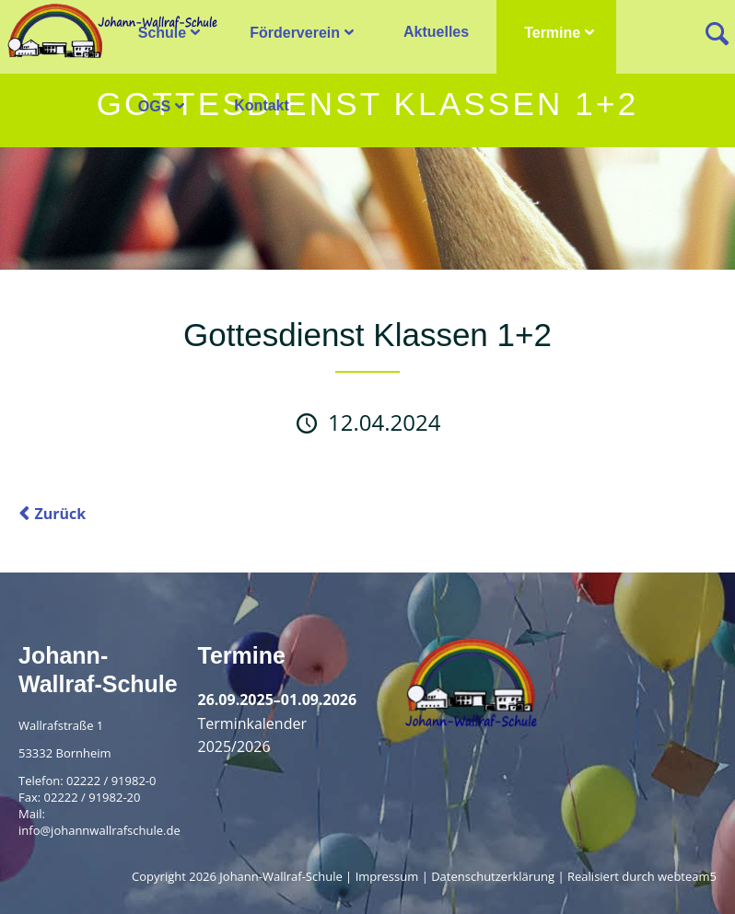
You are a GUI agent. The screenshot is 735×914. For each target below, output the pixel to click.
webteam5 (687, 876)
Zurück (60, 513)
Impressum (387, 876)
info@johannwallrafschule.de (99, 830)
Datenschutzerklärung (492, 876)
